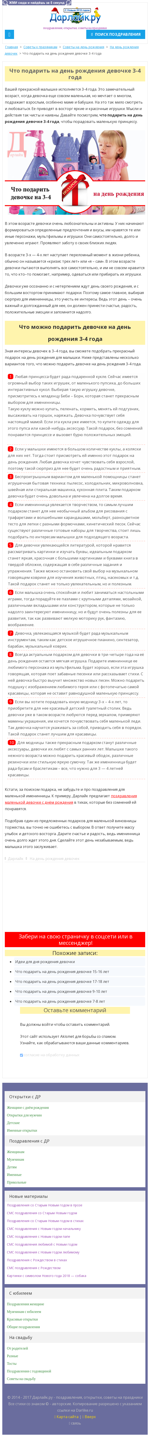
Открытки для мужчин (24, 1115)
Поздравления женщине (25, 1304)
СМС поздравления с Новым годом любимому (43, 1252)
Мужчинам (15, 1159)
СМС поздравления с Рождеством (34, 1268)
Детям (12, 1167)
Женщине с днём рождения (28, 1107)
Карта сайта (66, 1416)
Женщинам (15, 1152)
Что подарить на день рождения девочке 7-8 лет (60, 1001)
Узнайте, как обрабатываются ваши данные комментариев (74, 1042)
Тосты (12, 1363)
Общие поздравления (23, 1327)
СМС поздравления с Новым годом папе (38, 1236)
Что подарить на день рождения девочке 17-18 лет (62, 981)
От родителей (17, 1348)
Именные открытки (22, 1130)
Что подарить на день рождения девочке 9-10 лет (61, 991)
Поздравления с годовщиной (29, 1371)
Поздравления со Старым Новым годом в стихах (45, 1221)
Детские (13, 1123)
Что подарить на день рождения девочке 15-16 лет (62, 971)
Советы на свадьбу (21, 1379)
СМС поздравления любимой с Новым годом (42, 1244)
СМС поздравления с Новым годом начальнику (44, 1228)
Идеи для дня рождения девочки (45, 961)
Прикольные (16, 1182)
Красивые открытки (22, 1319)
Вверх (89, 1416)
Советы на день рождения (83, 47)
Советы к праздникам (40, 47)
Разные (12, 1356)
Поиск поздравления (116, 34)
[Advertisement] (75, 899)
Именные (14, 1174)
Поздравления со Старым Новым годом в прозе (44, 1205)
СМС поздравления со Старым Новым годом (42, 1213)
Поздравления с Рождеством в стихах (37, 1260)
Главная (11, 47)
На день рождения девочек (55, 858)
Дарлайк (15, 858)
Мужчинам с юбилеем (24, 1311)
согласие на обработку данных (51, 1054)
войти (47, 1024)
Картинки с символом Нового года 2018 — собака (46, 1275)
